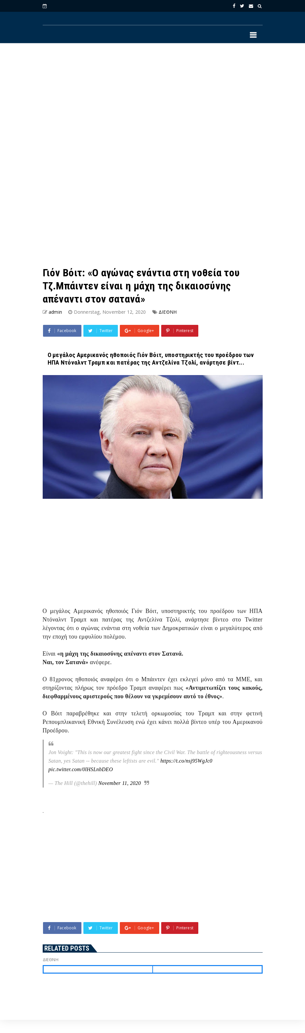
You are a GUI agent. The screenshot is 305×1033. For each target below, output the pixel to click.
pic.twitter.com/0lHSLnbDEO (81, 769)
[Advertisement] (152, 102)
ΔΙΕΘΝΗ (168, 312)
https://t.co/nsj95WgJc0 (186, 761)
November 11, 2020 (119, 783)
